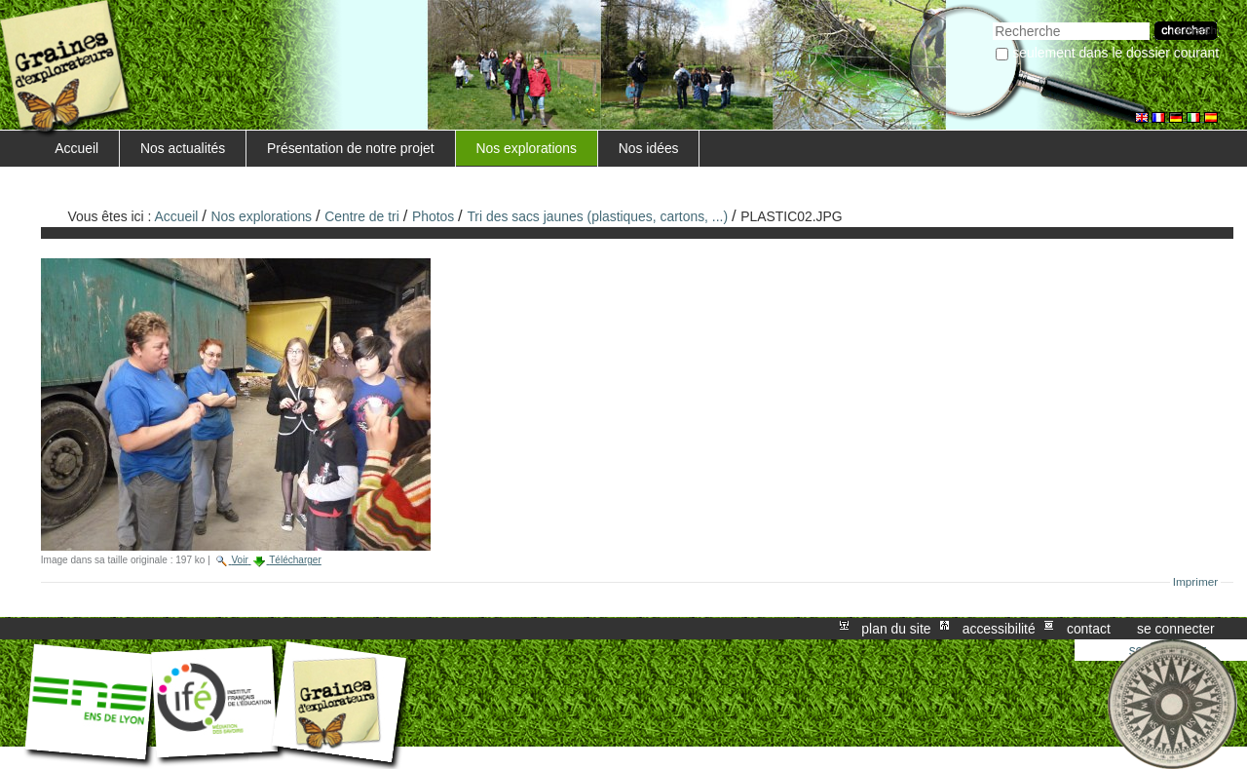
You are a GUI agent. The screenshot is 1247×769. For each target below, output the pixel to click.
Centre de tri (361, 216)
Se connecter (1176, 628)
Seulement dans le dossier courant (1115, 52)
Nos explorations (526, 148)
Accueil (76, 148)
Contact (1089, 628)
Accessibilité (999, 628)
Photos (433, 216)
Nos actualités (182, 148)
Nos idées (649, 148)
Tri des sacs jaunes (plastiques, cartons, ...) (597, 216)
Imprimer (1196, 582)
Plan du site (895, 628)
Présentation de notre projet (351, 148)
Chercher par (992, 19)
